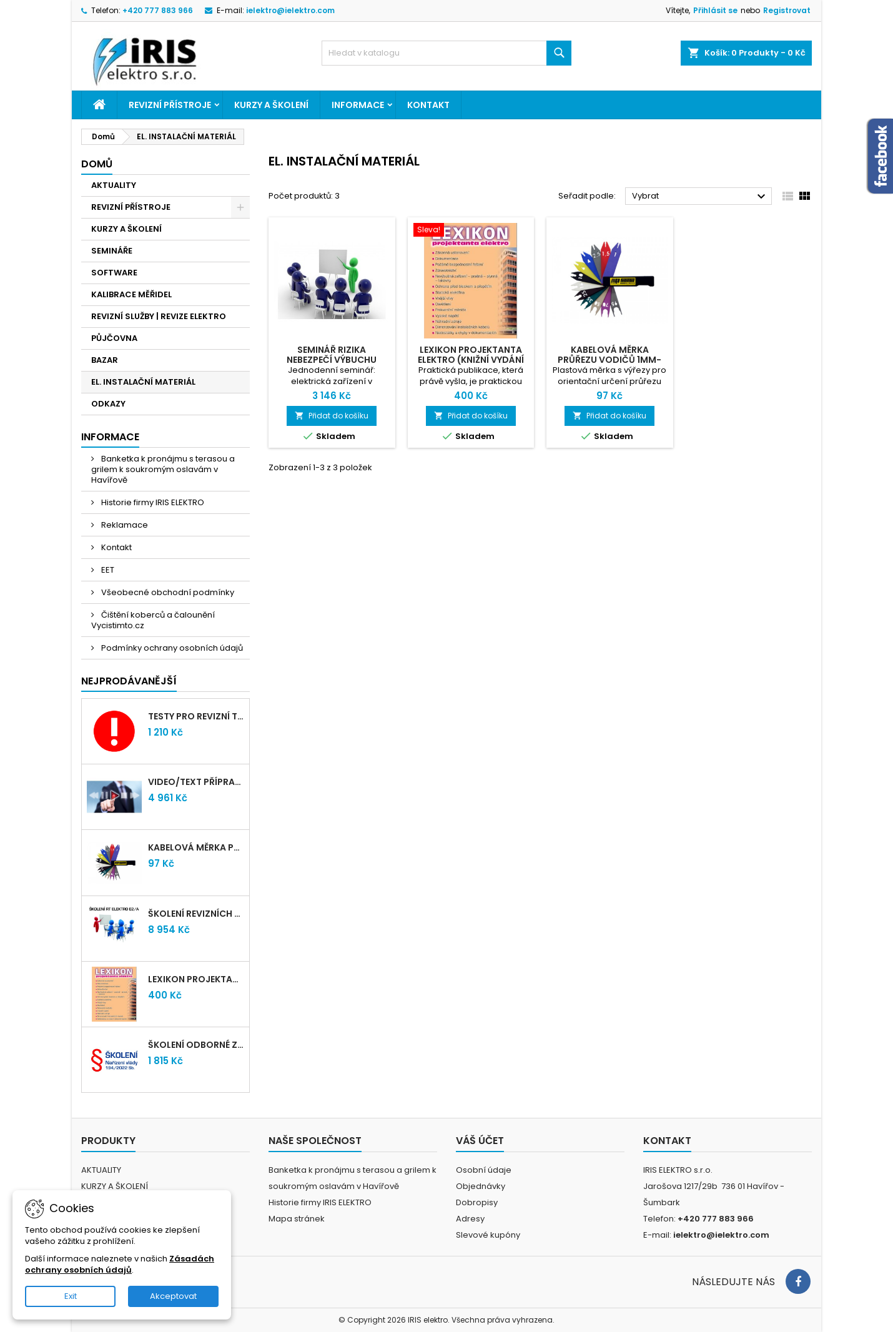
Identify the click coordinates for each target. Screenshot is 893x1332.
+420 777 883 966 (157, 10)
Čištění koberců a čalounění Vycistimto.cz (153, 620)
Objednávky (480, 1186)
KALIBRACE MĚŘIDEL (131, 294)
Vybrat (700, 196)
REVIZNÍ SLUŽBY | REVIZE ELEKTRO (158, 316)
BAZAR (104, 360)
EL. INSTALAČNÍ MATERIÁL (143, 382)
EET (106, 570)
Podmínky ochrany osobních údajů (171, 648)
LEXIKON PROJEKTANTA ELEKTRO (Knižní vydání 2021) (196, 979)
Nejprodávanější (129, 681)
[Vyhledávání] (446, 53)
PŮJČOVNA (114, 338)
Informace (358, 105)
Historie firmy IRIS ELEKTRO (151, 502)
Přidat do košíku (331, 415)
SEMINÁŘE (111, 251)
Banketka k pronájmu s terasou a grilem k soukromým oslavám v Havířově (163, 469)
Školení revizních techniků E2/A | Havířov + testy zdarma (196, 914)
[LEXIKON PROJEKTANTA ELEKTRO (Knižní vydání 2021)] (471, 231)
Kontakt (428, 105)
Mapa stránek (297, 1219)
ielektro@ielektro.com (290, 10)
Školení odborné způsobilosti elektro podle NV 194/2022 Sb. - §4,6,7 (196, 1045)
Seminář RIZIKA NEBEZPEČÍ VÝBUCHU (332, 354)
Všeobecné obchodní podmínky (166, 592)
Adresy (470, 1219)
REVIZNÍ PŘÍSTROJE (170, 105)
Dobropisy (477, 1202)
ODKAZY (108, 404)
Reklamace (123, 525)
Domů (96, 164)
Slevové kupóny (488, 1235)
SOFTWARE (114, 273)
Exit (70, 1296)
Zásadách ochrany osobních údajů (119, 1264)
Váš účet (480, 1140)
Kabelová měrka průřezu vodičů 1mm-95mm (196, 847)
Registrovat (787, 10)
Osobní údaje (483, 1170)
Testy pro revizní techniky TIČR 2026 (196, 716)
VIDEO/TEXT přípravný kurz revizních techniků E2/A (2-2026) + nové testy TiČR (196, 782)
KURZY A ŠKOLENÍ (271, 105)
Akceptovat (173, 1296)
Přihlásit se (715, 10)
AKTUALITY (113, 185)
